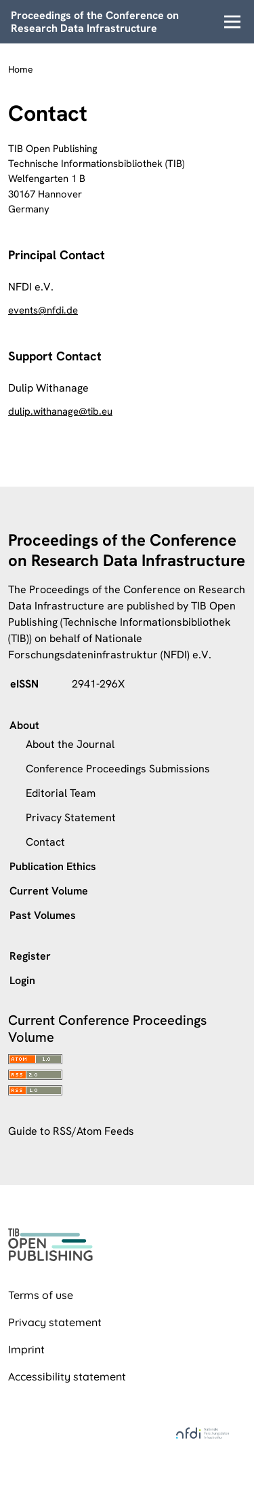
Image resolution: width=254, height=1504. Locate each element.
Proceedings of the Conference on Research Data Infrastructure (95, 21)
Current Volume (48, 891)
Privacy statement (55, 1322)
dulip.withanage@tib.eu (60, 411)
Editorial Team (61, 793)
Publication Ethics (52, 866)
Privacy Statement (71, 817)
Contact (45, 842)
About (24, 725)
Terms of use (40, 1295)
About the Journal (70, 744)
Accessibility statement (67, 1376)
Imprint (26, 1349)
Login (22, 980)
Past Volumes (42, 915)
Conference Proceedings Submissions (118, 769)
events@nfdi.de (43, 310)
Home (20, 69)
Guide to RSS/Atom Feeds (71, 1131)
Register (30, 956)
